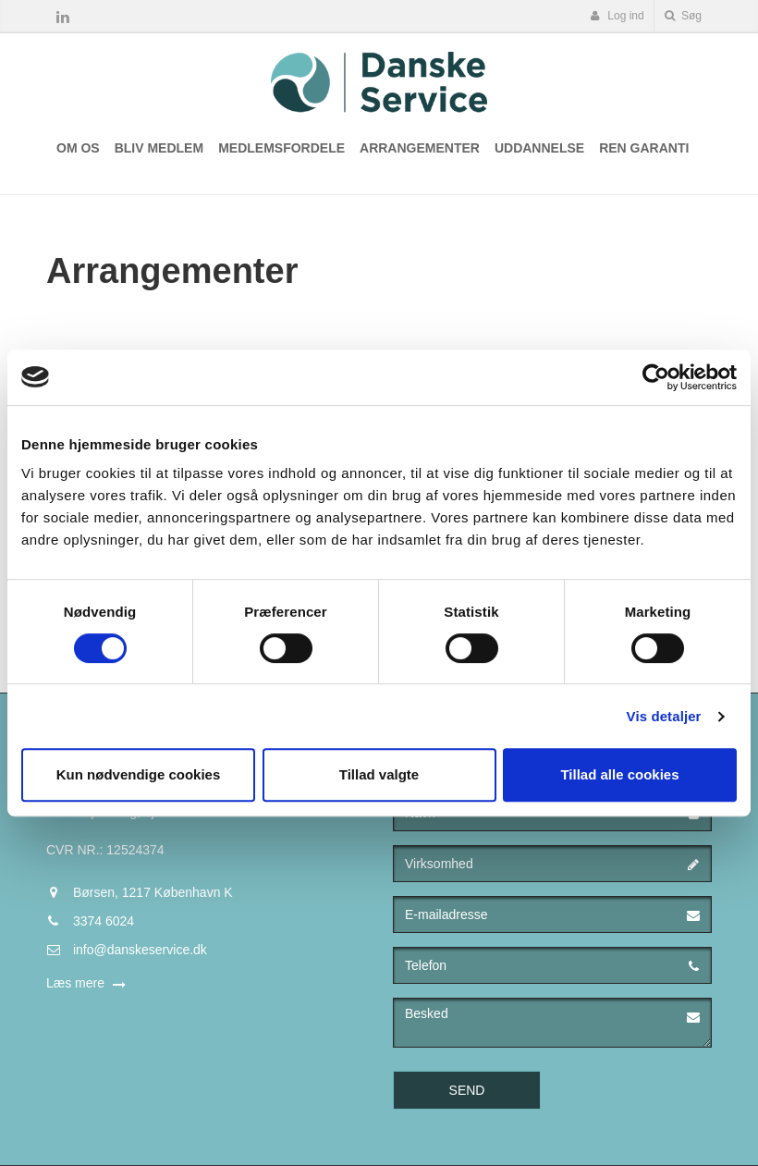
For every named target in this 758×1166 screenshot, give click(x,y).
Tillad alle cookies (619, 774)
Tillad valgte (379, 774)
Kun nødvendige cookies (138, 774)
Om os (78, 148)
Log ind (617, 15)
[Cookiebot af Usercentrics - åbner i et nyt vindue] (656, 377)
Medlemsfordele (281, 148)
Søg (683, 15)
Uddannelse (539, 148)
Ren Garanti (644, 148)
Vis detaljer (664, 716)
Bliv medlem (159, 148)
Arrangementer (420, 148)
